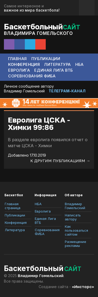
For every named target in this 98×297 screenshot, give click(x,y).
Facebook (19, 44)
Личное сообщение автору (29, 86)
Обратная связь (87, 7)
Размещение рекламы (75, 244)
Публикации (45, 58)
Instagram (9, 44)
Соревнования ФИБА (32, 75)
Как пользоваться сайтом (76, 230)
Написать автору (73, 217)
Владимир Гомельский (24, 91)
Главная (17, 58)
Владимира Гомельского (38, 33)
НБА (79, 64)
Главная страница (12, 206)
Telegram (30, 44)
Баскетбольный (42, 26)
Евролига (19, 70)
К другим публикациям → (60, 160)
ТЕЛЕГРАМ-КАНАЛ (67, 91)
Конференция (24, 64)
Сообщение (40, 44)
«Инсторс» (83, 286)
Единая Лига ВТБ (53, 70)
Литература (57, 64)
